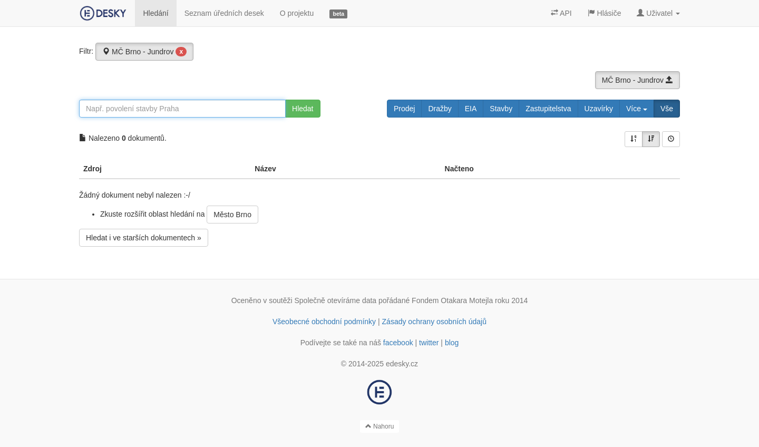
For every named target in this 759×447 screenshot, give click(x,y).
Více (636, 108)
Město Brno (232, 214)
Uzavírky (599, 108)
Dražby (439, 108)
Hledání (155, 13)
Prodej (404, 108)
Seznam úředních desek (224, 13)
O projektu (297, 13)
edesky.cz (402, 363)
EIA (471, 108)
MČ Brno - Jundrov (144, 51)
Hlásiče (604, 13)
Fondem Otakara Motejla (452, 300)
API (561, 13)
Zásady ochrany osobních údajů (434, 321)
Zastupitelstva (548, 108)
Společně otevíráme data (336, 300)
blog (452, 342)
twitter (429, 342)
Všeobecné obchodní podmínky (324, 321)
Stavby (501, 108)
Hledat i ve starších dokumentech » (143, 238)
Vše (666, 108)
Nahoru (379, 426)
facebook (398, 342)
